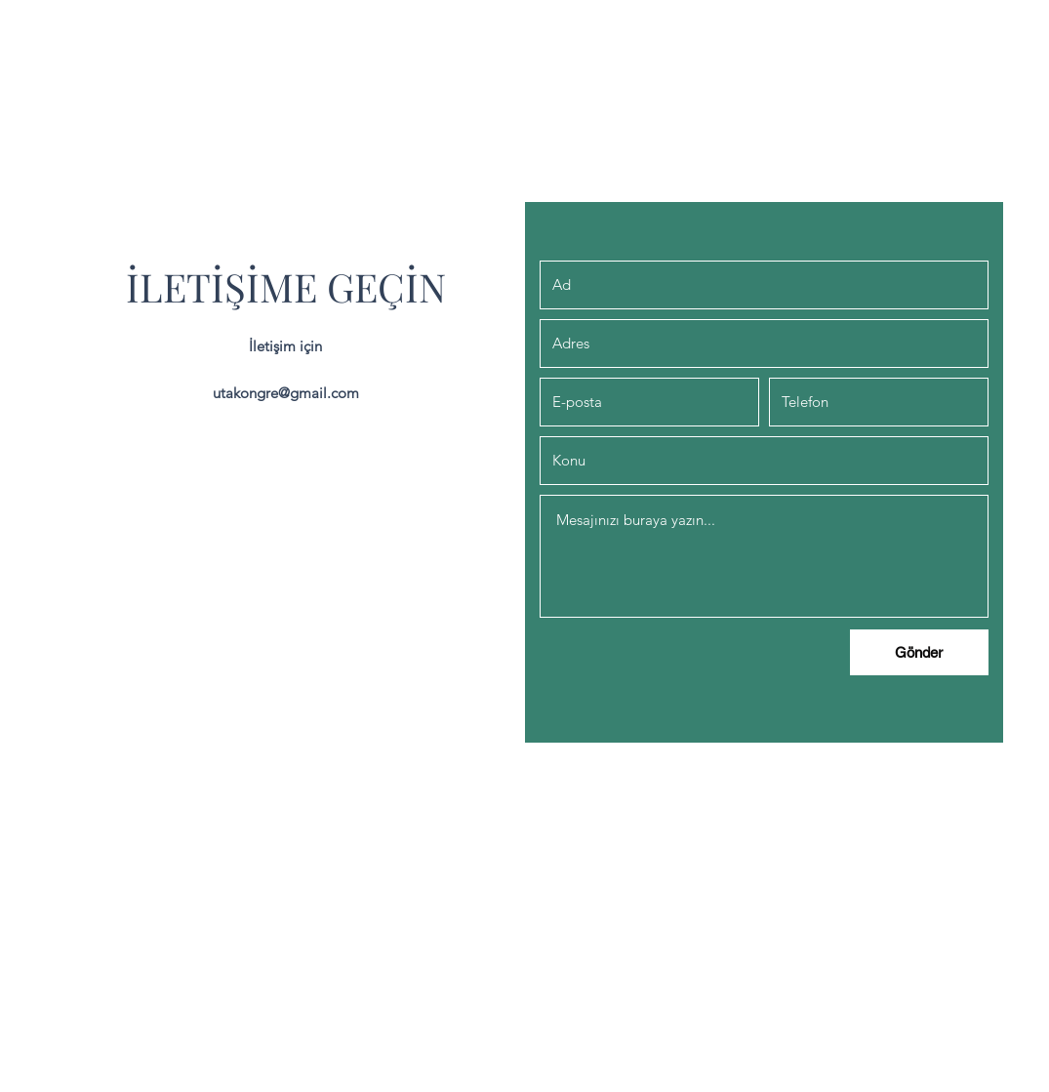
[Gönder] (919, 652)
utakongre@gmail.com (286, 393)
